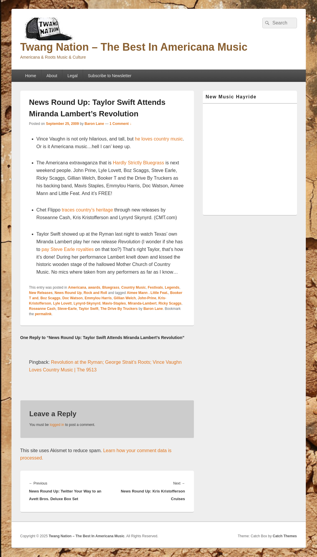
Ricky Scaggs (169, 303)
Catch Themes (285, 536)
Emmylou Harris (98, 298)
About (52, 75)
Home (30, 75)
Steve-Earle (67, 309)
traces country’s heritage (87, 209)
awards (94, 287)
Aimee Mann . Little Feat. (147, 293)
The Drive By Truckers (119, 309)
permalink (43, 314)
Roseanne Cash (42, 309)
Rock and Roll (95, 293)
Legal (72, 75)
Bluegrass (110, 287)
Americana (77, 287)
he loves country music (159, 138)
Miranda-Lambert (142, 303)
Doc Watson (72, 298)
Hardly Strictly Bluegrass (138, 162)
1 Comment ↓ (120, 124)
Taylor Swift (88, 309)
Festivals (155, 287)
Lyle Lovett (62, 303)
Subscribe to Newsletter (110, 75)
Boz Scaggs (50, 298)
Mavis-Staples (114, 303)
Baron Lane (94, 124)
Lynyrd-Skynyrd (87, 303)
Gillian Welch (125, 298)
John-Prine (147, 298)
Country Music (133, 287)
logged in (57, 425)
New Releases (41, 293)
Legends (172, 287)
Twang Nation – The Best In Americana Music (134, 47)
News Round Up (68, 293)
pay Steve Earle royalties (68, 249)
